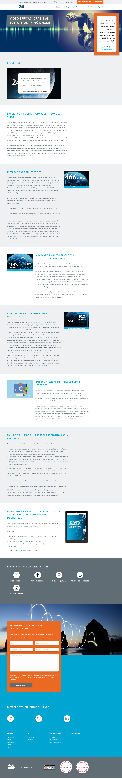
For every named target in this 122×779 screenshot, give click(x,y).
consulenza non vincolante (90, 2)
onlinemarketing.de (44, 287)
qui (16, 550)
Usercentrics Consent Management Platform (35, 91)
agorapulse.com (26, 233)
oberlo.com (51, 133)
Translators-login (76, 734)
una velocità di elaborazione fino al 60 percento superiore (27, 138)
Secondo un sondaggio (44, 292)
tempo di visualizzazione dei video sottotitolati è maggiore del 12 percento (32, 347)
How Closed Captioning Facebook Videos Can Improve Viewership (29, 360)
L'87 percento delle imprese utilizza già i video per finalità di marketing (30, 145)
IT (55, 2)
